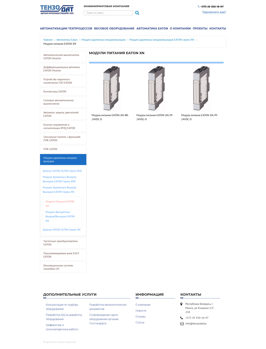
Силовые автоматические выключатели (58, 102)
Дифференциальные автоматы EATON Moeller (61, 68)
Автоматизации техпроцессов (66, 28)
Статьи (140, 322)
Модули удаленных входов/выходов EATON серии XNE (60, 179)
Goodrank (70, 342)
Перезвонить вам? (214, 12)
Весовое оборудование (114, 28)
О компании (180, 28)
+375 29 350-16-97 (211, 6)
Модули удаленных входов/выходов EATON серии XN (60, 189)
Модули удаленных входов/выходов (60, 159)
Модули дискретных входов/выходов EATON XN (60, 216)
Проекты (200, 28)
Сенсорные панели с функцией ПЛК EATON (61, 138)
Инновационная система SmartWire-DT (58, 267)
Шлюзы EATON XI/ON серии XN (61, 229)
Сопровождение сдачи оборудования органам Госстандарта (103, 319)
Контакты (218, 28)
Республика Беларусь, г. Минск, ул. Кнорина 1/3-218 (199, 308)
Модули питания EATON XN (59, 204)
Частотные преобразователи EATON (60, 242)
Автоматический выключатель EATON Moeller (61, 56)
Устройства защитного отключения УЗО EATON (57, 81)
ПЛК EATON (50, 149)
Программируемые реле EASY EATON (61, 255)
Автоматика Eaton (152, 28)
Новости (141, 310)
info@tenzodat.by (195, 323)
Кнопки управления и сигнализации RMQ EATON (59, 126)
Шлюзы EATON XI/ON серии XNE (62, 170)
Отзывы (141, 316)
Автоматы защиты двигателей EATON (61, 114)
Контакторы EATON (54, 91)
